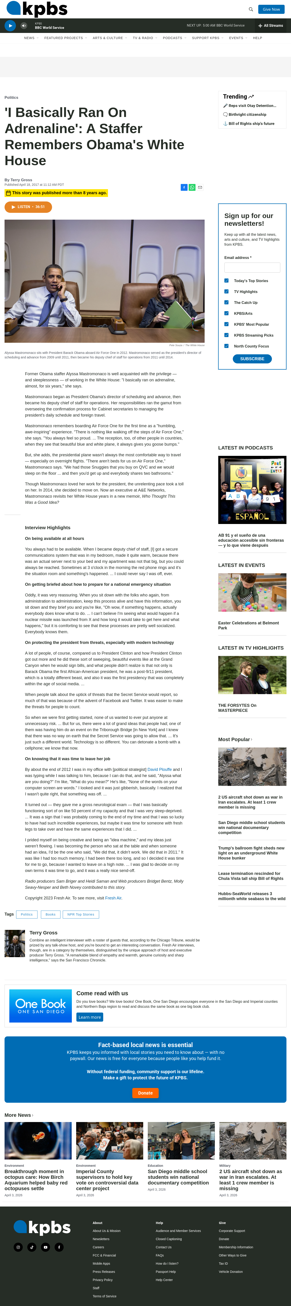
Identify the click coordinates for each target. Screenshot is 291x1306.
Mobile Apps (101, 1263)
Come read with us (102, 993)
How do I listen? (167, 1263)
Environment (14, 1165)
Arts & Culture (108, 47)
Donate (145, 1093)
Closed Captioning (169, 1239)
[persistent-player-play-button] (10, 33)
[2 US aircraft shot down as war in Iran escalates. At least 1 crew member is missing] (252, 1140)
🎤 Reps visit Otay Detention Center (248, 107)
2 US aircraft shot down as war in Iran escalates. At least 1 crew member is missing (250, 802)
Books (51, 914)
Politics (11, 97)
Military (225, 1165)
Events (236, 47)
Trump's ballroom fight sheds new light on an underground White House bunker (251, 853)
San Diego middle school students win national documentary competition (251, 827)
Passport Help (166, 1272)
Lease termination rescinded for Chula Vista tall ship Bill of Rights (250, 876)
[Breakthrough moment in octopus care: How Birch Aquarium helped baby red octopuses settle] (38, 1140)
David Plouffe (160, 769)
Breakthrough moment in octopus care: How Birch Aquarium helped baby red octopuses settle (36, 1180)
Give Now (273, 12)
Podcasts (172, 47)
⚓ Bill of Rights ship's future (248, 123)
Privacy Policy (103, 1280)
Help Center (164, 1280)
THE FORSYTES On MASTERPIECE (237, 708)
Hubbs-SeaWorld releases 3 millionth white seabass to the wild (252, 896)
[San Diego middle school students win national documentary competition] (181, 1140)
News (29, 47)
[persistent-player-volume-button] (24, 33)
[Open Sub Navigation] (38, 47)
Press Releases (104, 1272)
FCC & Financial (104, 1255)
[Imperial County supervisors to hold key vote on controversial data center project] (109, 1140)
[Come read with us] (40, 1006)
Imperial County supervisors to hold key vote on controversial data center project (107, 1180)
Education (155, 1165)
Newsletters (101, 1239)
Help (257, 47)
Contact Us (163, 1247)
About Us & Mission (106, 1231)
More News (19, 1115)
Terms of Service (104, 1296)
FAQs (160, 1255)
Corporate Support (232, 1231)
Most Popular (235, 739)
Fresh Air (113, 898)
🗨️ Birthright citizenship (244, 114)
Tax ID (223, 1263)
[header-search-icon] (252, 12)
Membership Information (236, 1247)
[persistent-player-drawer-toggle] (270, 33)
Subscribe (252, 359)
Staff (96, 1288)
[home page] (35, 12)
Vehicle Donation (231, 1272)
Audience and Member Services (178, 1231)
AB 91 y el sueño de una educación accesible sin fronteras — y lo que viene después (251, 540)
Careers (98, 1247)
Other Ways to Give (233, 1255)
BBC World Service (49, 35)
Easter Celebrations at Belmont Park (248, 625)
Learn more (90, 1017)
